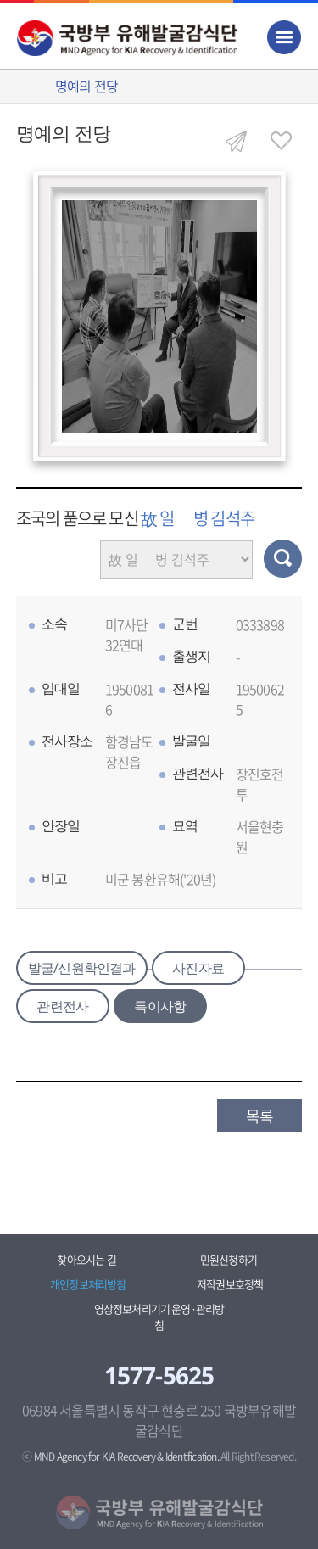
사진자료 (198, 968)
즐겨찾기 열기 (280, 141)
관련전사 (62, 1006)
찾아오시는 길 (86, 1259)
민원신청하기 (228, 1259)
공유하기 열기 (236, 141)
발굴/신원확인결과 (82, 968)
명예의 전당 (86, 85)
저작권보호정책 (230, 1284)
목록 (259, 1115)
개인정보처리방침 (88, 1284)
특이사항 (160, 1006)
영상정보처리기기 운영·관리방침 (159, 1316)
